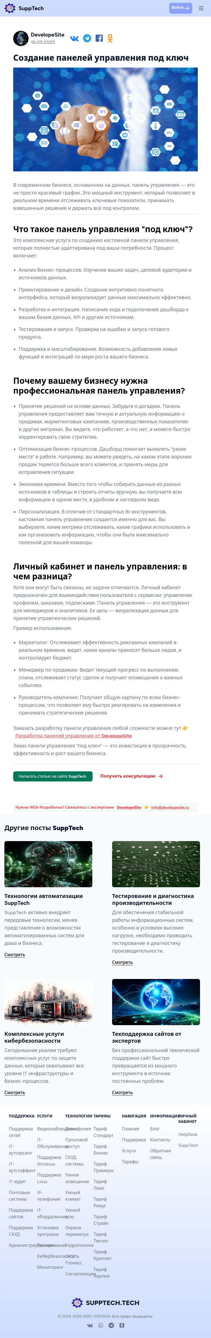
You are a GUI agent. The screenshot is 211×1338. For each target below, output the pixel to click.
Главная (130, 1128)
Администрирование (31, 1245)
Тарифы (130, 1161)
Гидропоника (79, 1245)
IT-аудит (17, 1181)
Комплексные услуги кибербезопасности (34, 1037)
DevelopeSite (129, 807)
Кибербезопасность (58, 1256)
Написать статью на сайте (53, 776)
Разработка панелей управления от (73, 736)
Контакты (160, 1139)
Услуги (129, 1150)
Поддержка (134, 1139)
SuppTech (188, 1145)
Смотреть (14, 954)
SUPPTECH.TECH (106, 1302)
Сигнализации (80, 1273)
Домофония (78, 1128)
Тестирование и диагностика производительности (153, 899)
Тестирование (52, 1245)
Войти (180, 8)
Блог (155, 1128)
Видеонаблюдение (57, 1128)
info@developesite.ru (170, 807)
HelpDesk (187, 1134)
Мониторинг (50, 1267)
